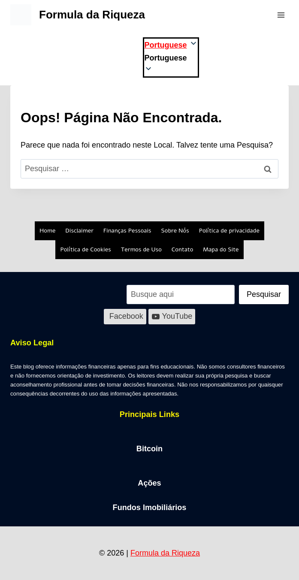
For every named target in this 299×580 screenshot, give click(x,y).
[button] (170, 57)
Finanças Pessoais (127, 231)
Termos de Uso (141, 249)
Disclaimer (79, 231)
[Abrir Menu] (281, 14)
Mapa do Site (221, 249)
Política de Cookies (85, 249)
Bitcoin (149, 448)
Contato (182, 249)
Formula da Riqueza (165, 553)
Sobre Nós (175, 231)
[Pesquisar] (264, 294)
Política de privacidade (229, 231)
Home (47, 231)
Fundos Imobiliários (149, 507)
